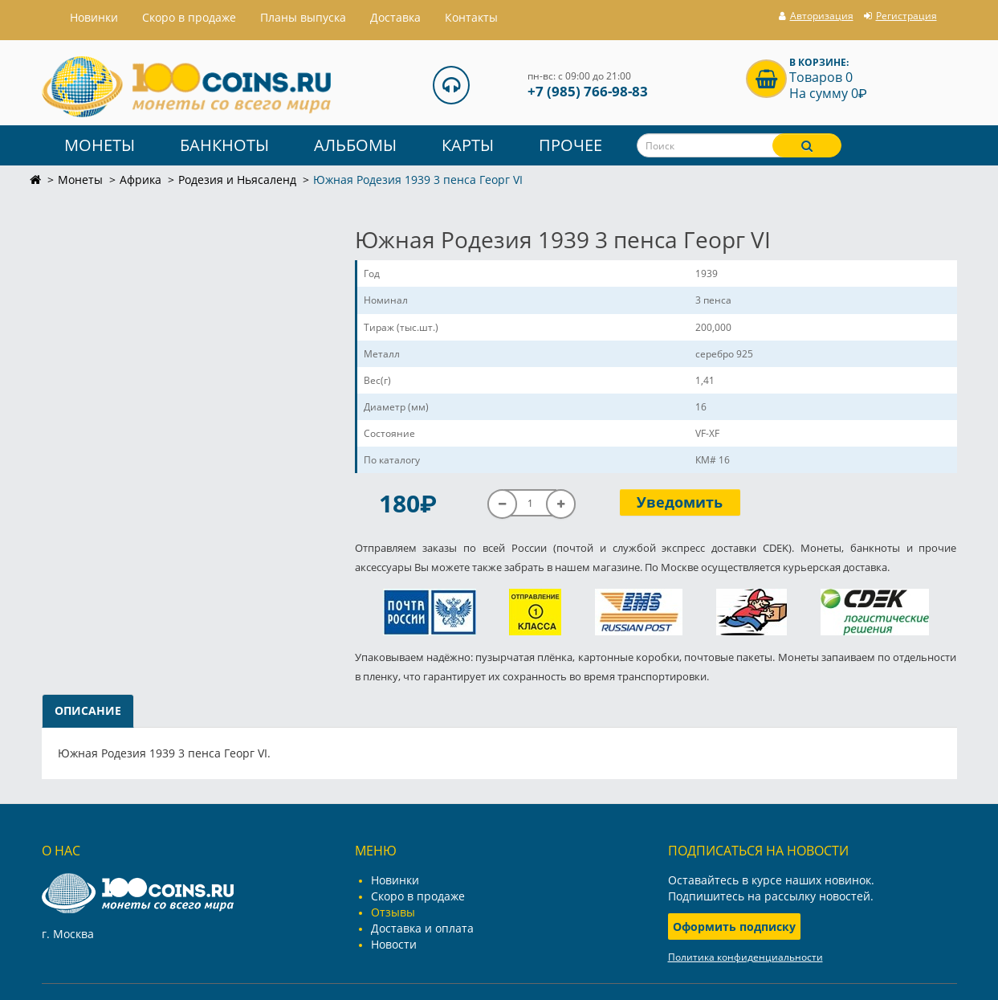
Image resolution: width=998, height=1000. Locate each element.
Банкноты (224, 145)
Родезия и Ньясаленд (237, 179)
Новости (394, 944)
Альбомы (355, 145)
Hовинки (94, 17)
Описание (88, 710)
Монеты (99, 145)
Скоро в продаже (189, 17)
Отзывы (393, 912)
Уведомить (680, 502)
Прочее (570, 145)
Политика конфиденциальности (745, 957)
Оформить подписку (734, 926)
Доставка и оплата (422, 928)
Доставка (395, 17)
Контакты (471, 17)
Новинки (395, 880)
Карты (468, 145)
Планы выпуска (303, 17)
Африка (140, 179)
